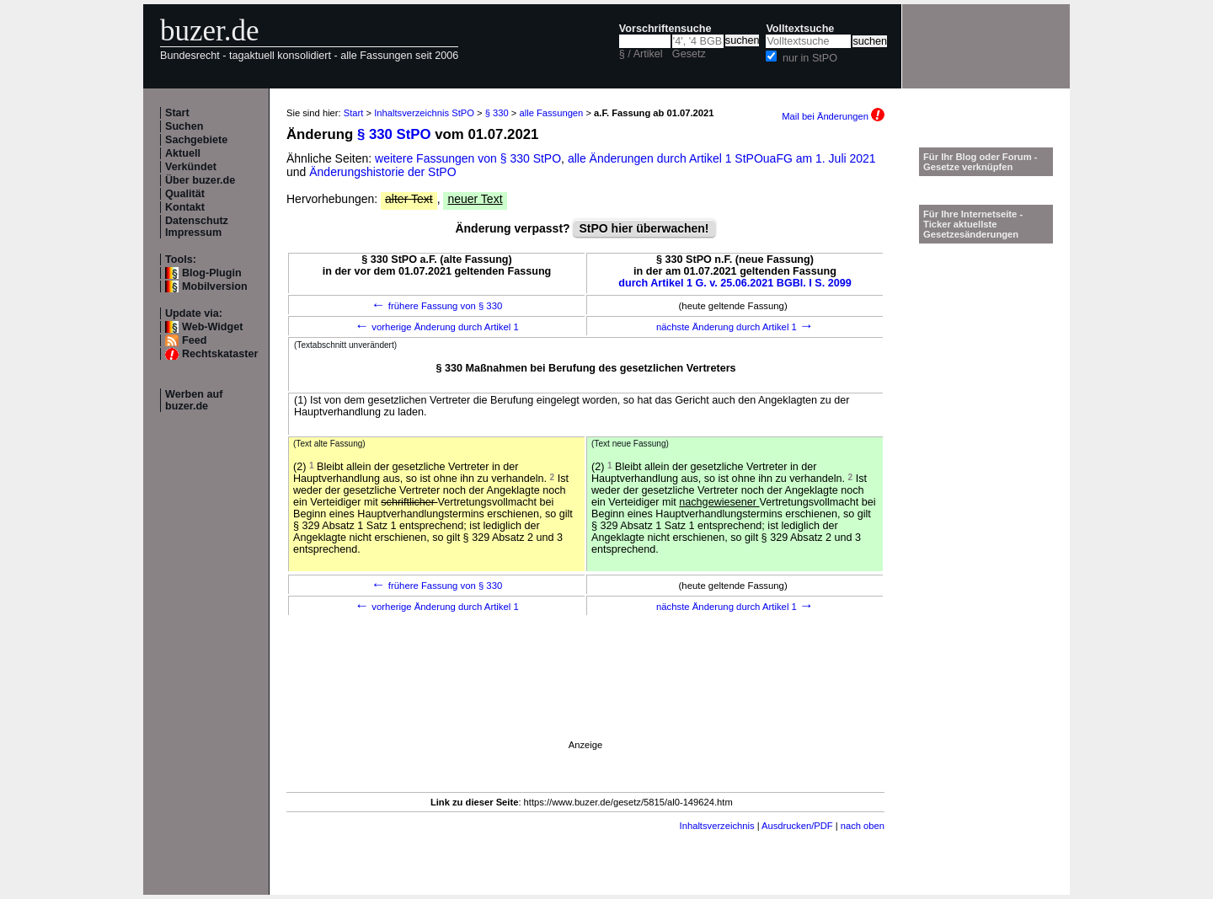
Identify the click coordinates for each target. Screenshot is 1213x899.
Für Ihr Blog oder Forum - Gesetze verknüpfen (980, 162)
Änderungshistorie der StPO (382, 172)
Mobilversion (215, 286)
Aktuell (182, 153)
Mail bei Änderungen (833, 116)
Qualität (185, 194)
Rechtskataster (220, 354)
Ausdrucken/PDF (797, 826)
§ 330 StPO (394, 134)
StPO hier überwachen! (643, 228)
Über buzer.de (200, 180)
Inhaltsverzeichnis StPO (424, 113)
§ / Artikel (641, 54)
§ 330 (497, 113)
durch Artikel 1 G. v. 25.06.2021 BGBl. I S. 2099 (735, 283)
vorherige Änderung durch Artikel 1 (437, 327)
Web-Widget (212, 327)
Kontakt (185, 207)
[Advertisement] (585, 702)
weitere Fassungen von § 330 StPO (468, 158)
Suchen (184, 126)
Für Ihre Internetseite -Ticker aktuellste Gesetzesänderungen (973, 224)
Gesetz (689, 54)
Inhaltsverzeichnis (717, 826)
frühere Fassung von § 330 (437, 306)
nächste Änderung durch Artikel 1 (735, 327)
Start (177, 113)
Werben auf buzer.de (193, 400)
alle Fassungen (551, 113)
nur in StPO (810, 58)
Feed (194, 340)
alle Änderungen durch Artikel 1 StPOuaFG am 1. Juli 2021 (722, 158)
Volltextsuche (800, 29)
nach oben (862, 826)
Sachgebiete (196, 140)
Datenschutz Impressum (196, 226)
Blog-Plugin (212, 273)
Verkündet (190, 167)
